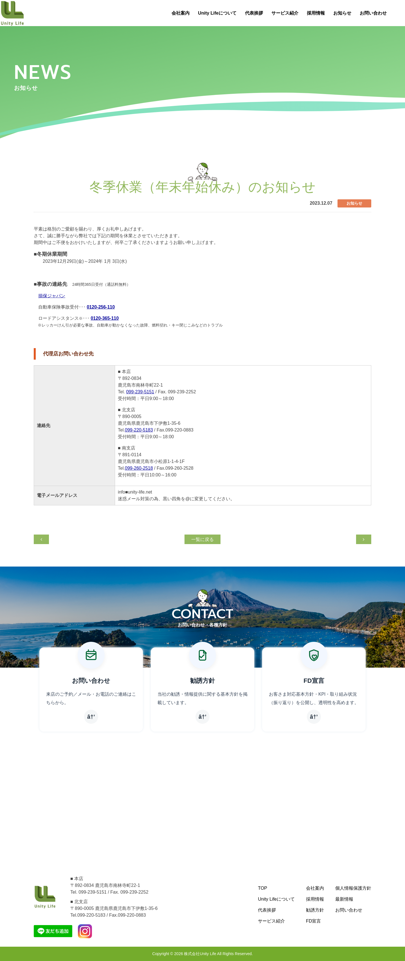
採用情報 (316, 13)
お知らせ (342, 13)
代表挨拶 (254, 13)
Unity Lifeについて (217, 13)
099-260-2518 (139, 468)
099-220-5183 (139, 430)
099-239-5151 (140, 391)
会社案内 (181, 13)
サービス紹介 (284, 13)
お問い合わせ (373, 13)
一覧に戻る (202, 539)
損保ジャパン (51, 295)
